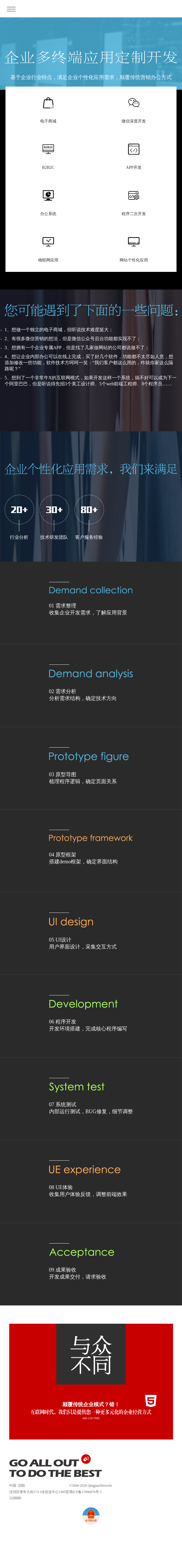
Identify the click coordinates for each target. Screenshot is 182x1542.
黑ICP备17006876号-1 (85, 1492)
